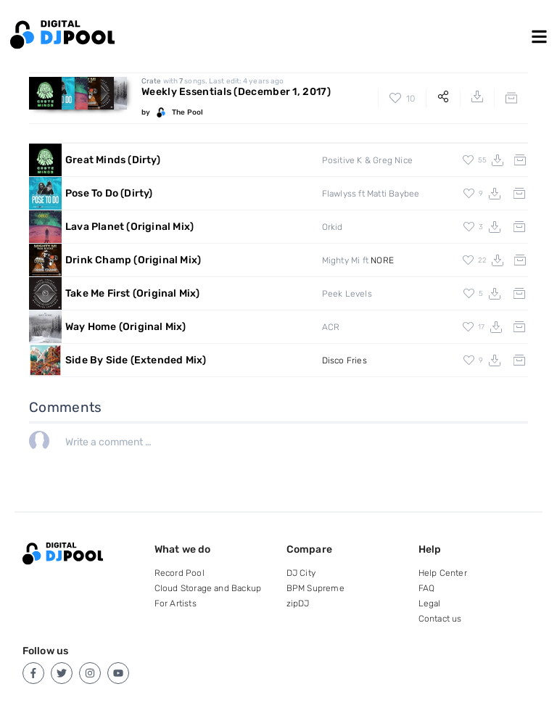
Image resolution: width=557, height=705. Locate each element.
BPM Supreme (315, 588)
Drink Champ (133, 260)
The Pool (187, 112)
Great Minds (112, 160)
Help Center (442, 573)
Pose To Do (109, 193)
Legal (429, 603)
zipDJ (298, 603)
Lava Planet (129, 226)
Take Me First (132, 293)
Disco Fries (344, 360)
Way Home (125, 327)
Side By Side (135, 360)
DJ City (300, 573)
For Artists (175, 603)
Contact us (440, 619)
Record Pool (179, 573)
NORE (382, 260)
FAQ (426, 588)
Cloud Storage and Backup (208, 588)
